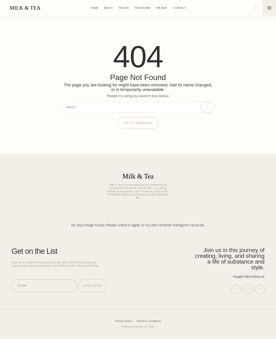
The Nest (161, 8)
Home (94, 8)
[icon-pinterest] (235, 289)
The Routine (142, 8)
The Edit (123, 8)
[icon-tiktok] (259, 289)
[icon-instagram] (247, 289)
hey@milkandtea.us (248, 276)
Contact (179, 8)
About (108, 8)
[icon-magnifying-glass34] (256, 8)
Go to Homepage (138, 123)
